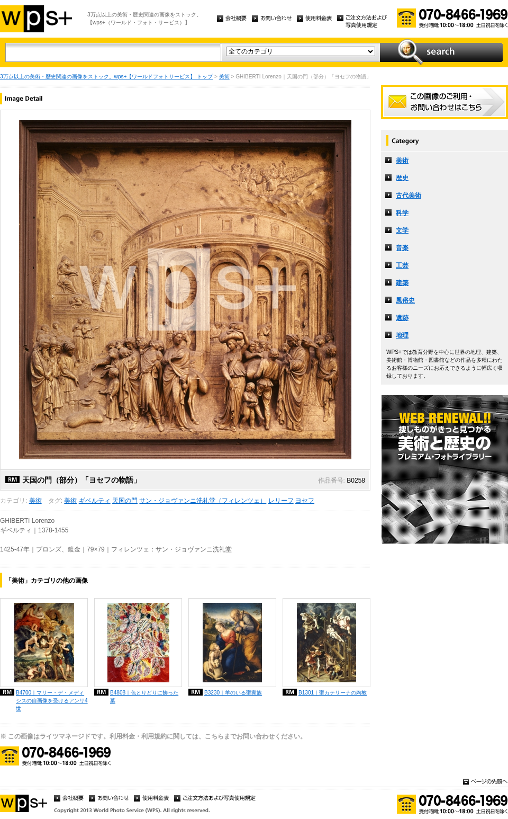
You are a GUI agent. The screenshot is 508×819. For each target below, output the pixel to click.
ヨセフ (304, 500)
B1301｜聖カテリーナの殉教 (332, 693)
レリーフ (281, 500)
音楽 (402, 248)
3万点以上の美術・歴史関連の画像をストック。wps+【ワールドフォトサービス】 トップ (106, 76)
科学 (402, 213)
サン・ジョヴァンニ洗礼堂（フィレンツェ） (202, 500)
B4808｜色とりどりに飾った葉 (144, 697)
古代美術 (408, 195)
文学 (402, 230)
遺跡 (402, 318)
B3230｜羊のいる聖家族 (233, 693)
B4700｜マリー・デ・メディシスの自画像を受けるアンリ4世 (52, 700)
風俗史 (405, 300)
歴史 (402, 178)
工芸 (402, 265)
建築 (402, 283)
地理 (402, 335)
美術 (224, 76)
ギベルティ (95, 500)
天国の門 (125, 500)
